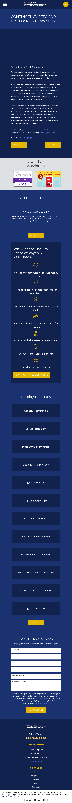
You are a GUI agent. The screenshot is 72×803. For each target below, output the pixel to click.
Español (36, 765)
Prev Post (18, 120)
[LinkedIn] (48, 786)
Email (13, 644)
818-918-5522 (36, 712)
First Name (15, 624)
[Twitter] (33, 786)
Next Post (53, 120)
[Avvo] (29, 786)
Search (15, 773)
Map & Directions (36, 736)
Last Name (15, 631)
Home (36, 747)
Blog (36, 758)
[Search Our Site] (58, 773)
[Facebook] (43, 786)
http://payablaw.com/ (47, 107)
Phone (14, 637)
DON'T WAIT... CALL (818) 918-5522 (32, 350)
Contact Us (36, 762)
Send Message (36, 685)
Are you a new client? (18, 650)
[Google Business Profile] (38, 786)
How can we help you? (19, 656)
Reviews (36, 754)
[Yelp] (24, 786)
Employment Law (36, 750)
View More (36, 210)
